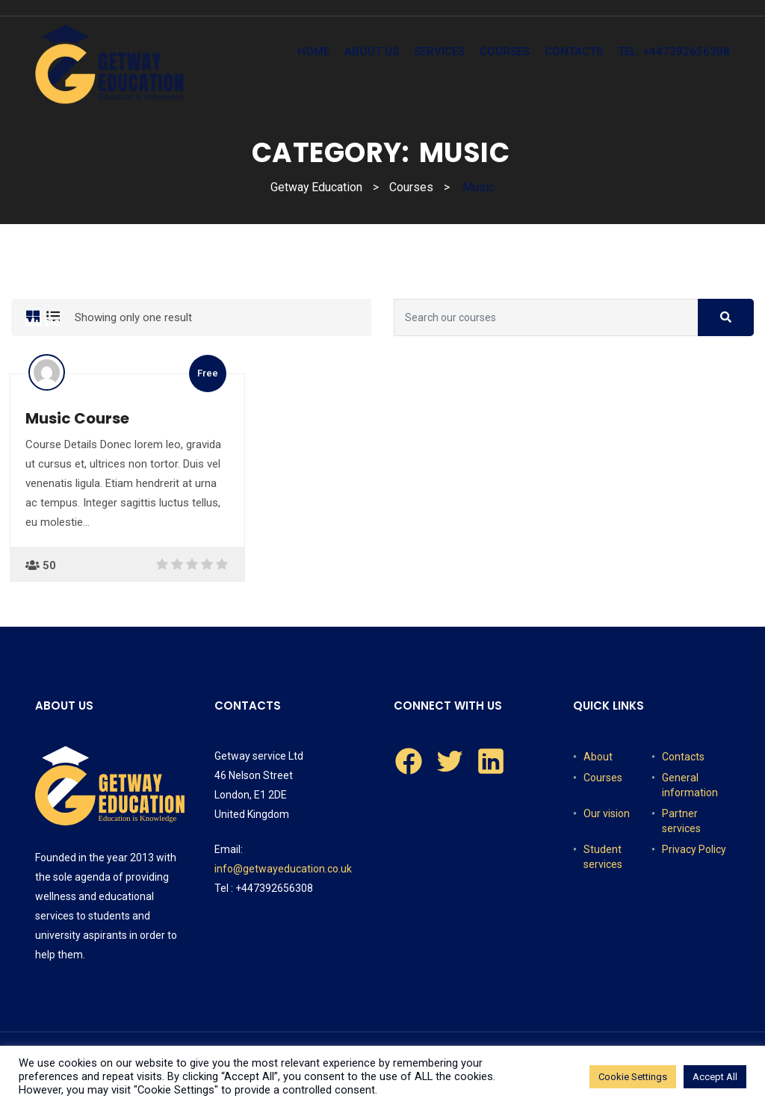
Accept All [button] (715, 1076)
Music (43, 322)
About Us (371, 51)
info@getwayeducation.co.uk (283, 869)
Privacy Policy (694, 849)
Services (439, 51)
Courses (505, 51)
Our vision (606, 813)
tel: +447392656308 (674, 51)
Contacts (574, 51)
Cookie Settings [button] (632, 1076)
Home (313, 51)
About (598, 757)
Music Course (77, 418)
